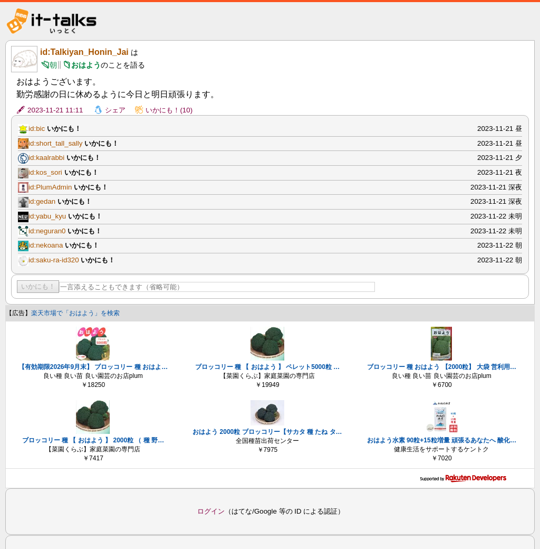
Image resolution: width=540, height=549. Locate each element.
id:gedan (41, 201)
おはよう (86, 65)
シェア (115, 110)
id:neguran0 (46, 231)
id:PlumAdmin (50, 187)
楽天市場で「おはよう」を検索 (75, 313)
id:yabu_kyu (47, 216)
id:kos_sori (45, 172)
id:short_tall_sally (55, 143)
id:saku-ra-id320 (53, 260)
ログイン (211, 511)
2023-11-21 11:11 (55, 110)
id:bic (36, 128)
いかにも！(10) (169, 110)
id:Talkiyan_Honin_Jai (84, 52)
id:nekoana (45, 245)
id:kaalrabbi (46, 158)
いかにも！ (38, 286)
